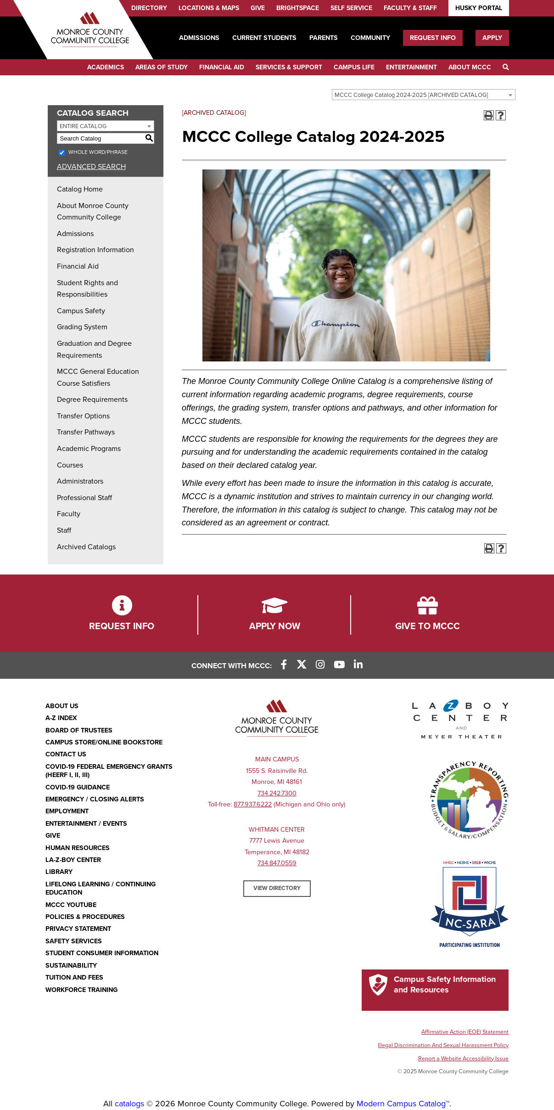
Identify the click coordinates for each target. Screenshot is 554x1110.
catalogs (129, 1104)
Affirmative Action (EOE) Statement (465, 1032)
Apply (492, 38)
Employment (67, 811)
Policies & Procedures (85, 917)
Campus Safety (81, 311)
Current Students (264, 38)
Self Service (351, 8)
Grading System (82, 327)
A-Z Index (61, 718)
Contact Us (65, 754)
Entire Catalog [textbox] (83, 126)
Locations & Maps (209, 8)
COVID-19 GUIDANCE (77, 787)
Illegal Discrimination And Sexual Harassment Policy (443, 1045)
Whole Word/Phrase (98, 152)
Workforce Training (81, 990)
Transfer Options (83, 416)
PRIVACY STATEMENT (78, 929)
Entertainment (411, 67)
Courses (70, 465)
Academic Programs (89, 448)
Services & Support (289, 67)
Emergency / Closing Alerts (94, 799)
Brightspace (297, 8)
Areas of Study (161, 67)
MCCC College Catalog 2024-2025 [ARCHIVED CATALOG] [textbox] (411, 95)
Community (370, 38)
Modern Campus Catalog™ (403, 1104)
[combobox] (423, 94)
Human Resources (77, 848)
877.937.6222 (253, 804)
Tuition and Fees (74, 977)
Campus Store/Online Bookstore (103, 742)
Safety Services (73, 941)
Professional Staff (84, 497)
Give (258, 8)
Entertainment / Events (86, 824)
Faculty (68, 513)
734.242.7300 (277, 793)
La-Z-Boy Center (73, 860)
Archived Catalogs (86, 547)
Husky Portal (478, 8)
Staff (64, 530)
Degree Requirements (92, 399)
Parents (323, 38)
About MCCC (469, 67)
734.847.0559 (277, 863)
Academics (105, 67)
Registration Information (95, 249)
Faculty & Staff (410, 8)
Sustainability (71, 965)
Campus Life (354, 67)
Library (59, 872)
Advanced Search (91, 166)
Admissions (199, 38)
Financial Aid (221, 67)
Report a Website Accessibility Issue (463, 1058)
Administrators (80, 481)
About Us (61, 706)
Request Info (433, 38)
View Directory (277, 888)
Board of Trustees (78, 730)
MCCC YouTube (70, 905)
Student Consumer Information (101, 953)
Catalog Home (80, 189)
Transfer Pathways (86, 432)
